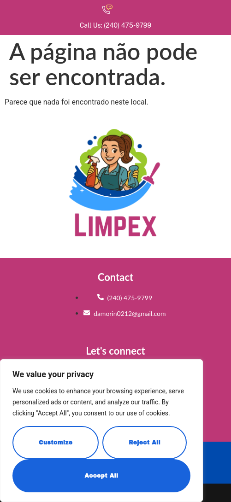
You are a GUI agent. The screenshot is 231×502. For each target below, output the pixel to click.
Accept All (101, 476)
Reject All (144, 442)
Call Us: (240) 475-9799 (115, 25)
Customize (55, 442)
